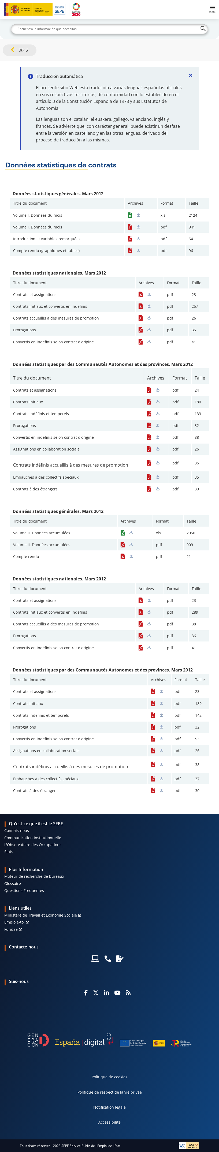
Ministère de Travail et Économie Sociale (40, 915)
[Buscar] (109, 29)
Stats (8, 851)
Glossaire (12, 883)
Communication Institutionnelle (32, 837)
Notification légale (109, 1107)
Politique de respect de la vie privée (109, 1092)
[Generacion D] (109, 1040)
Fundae (11, 929)
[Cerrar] (190, 75)
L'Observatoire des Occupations (32, 844)
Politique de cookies (109, 1076)
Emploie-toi (14, 922)
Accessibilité (109, 1122)
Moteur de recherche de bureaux (34, 876)
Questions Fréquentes (24, 890)
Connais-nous (16, 830)
